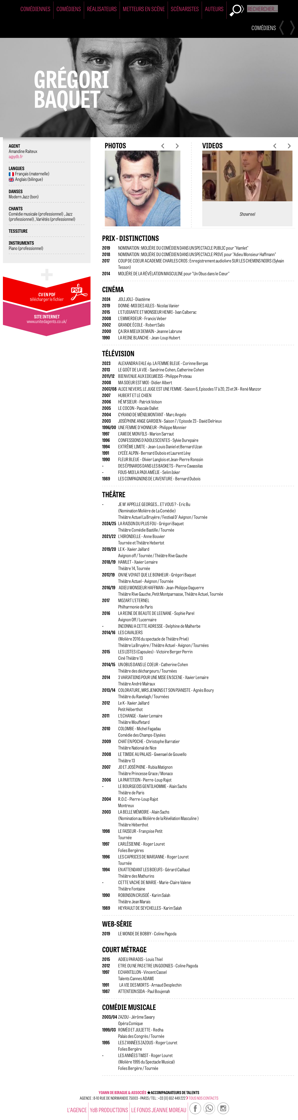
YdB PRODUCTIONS (109, 1109)
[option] (142, 193)
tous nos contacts (202, 1098)
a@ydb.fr (16, 156)
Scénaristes (185, 8)
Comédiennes (35, 8)
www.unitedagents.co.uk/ (47, 321)
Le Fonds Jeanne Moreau (158, 1109)
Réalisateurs (102, 8)
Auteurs (214, 8)
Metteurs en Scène (144, 8)
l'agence (77, 1109)
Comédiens (68, 8)
